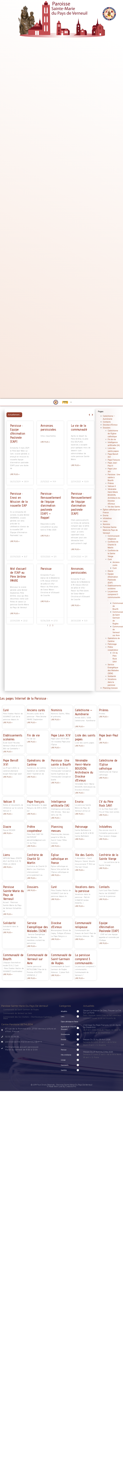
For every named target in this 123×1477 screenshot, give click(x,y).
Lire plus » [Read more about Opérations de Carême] (31, 777)
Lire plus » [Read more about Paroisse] (45, 601)
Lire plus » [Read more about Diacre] (7, 833)
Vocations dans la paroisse (112, 682)
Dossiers (106, 428)
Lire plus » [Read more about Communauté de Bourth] (7, 974)
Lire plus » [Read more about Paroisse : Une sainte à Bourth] (55, 783)
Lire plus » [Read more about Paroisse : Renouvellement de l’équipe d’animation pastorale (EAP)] (75, 549)
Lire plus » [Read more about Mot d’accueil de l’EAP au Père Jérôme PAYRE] (14, 613)
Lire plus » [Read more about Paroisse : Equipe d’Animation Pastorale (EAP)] (14, 474)
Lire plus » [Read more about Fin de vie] (31, 742)
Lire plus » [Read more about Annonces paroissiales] (45, 442)
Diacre (110, 571)
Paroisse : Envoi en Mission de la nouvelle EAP (19, 499)
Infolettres (107, 518)
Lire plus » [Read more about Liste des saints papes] (79, 746)
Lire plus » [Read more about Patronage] (79, 839)
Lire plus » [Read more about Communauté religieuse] (79, 939)
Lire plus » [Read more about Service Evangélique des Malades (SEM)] (31, 946)
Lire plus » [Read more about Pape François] (31, 814)
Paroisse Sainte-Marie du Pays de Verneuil (110, 530)
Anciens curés (36, 710)
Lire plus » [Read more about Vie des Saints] (79, 870)
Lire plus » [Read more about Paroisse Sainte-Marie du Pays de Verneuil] (7, 914)
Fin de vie (112, 439)
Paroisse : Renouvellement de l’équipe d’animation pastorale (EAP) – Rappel (51, 505)
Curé (110, 559)
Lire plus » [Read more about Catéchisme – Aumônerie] (79, 726)
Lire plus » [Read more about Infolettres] (103, 839)
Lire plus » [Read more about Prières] (103, 716)
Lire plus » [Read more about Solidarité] (7, 932)
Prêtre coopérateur (34, 829)
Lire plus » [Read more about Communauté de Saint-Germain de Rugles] (55, 975)
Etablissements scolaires (12, 737)
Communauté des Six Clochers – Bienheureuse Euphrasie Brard (27, 1018)
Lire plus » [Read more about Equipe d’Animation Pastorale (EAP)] (103, 943)
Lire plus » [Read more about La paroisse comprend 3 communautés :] (79, 978)
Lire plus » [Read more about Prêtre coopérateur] (31, 846)
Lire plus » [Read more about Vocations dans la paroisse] (79, 906)
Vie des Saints (114, 507)
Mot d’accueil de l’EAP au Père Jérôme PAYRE (18, 574)
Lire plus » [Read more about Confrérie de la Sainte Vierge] (103, 868)
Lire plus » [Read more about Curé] (7, 722)
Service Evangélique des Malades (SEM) (37, 927)
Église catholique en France (59, 859)
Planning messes (110, 688)
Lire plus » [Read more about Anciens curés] (31, 722)
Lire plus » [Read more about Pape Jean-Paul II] (103, 743)
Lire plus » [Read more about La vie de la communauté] (75, 465)
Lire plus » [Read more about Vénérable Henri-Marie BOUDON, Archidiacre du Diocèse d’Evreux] (79, 793)
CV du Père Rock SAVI (106, 803)
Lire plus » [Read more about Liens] (7, 867)
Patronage (112, 644)
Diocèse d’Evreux (110, 425)
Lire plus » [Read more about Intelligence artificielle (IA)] (55, 818)
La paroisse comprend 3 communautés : (84, 959)
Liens (105, 521)
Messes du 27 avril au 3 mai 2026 (98, 1052)
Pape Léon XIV (61, 735)
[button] (70, 1011)
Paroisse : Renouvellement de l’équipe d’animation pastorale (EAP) (81, 503)
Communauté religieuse (83, 925)
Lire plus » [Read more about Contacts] (103, 899)
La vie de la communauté (79, 427)
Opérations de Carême (36, 762)
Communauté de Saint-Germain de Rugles (61, 959)
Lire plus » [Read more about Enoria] (79, 814)
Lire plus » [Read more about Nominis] (55, 719)
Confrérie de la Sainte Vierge (113, 553)
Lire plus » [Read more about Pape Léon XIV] (55, 747)
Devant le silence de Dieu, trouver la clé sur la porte (102, 1011)
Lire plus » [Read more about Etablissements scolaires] (7, 751)
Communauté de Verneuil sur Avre (37, 959)
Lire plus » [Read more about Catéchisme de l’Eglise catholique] (103, 778)
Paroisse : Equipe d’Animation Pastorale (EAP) (17, 433)
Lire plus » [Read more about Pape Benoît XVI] (7, 777)
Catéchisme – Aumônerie (83, 712)
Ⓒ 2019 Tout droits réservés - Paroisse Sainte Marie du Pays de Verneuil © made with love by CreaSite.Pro (61, 1086)
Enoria (105, 515)
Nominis (106, 524)
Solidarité (112, 676)
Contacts (107, 422)
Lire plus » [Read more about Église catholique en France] (55, 875)
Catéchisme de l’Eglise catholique (113, 434)
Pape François (114, 460)
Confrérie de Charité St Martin (113, 545)
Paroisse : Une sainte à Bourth (114, 477)
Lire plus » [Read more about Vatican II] (7, 814)
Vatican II (112, 486)
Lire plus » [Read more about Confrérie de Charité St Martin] (31, 878)
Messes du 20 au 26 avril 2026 (96, 1039)
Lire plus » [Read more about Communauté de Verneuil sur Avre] (31, 978)
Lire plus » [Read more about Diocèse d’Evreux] (55, 939)
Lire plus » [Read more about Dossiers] (31, 890)
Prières (111, 483)
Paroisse (46, 568)
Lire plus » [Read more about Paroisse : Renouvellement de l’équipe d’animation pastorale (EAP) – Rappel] (45, 536)
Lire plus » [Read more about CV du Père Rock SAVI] (103, 815)
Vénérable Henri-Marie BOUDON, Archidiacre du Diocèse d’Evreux (84, 770)
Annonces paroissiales (48, 427)
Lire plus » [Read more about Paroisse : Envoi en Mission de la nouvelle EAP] (14, 541)
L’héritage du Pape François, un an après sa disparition (102, 1026)
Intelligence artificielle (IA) (60, 803)
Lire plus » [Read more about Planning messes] (55, 846)
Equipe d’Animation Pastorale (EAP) (109, 927)
